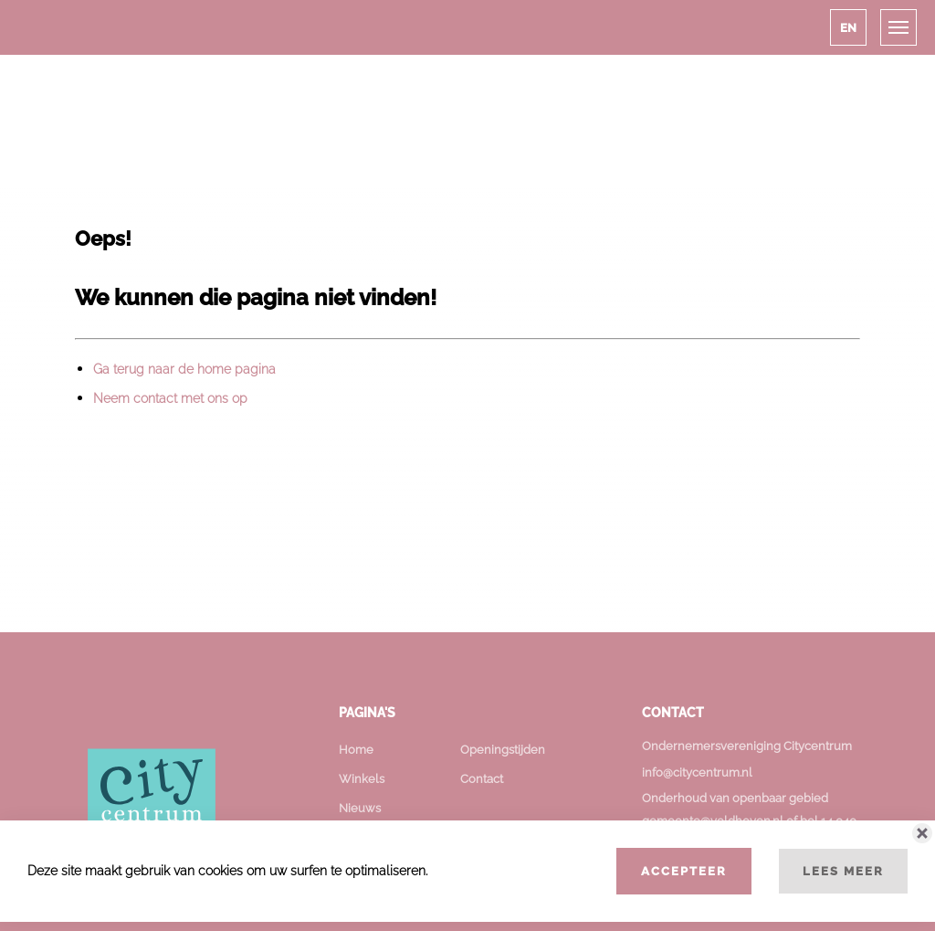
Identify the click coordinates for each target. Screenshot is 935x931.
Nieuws (360, 808)
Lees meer (843, 870)
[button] (848, 27)
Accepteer (684, 870)
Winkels (361, 779)
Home (356, 749)
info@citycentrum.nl (697, 772)
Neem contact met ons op (170, 398)
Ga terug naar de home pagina (184, 369)
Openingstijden (502, 749)
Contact (481, 779)
